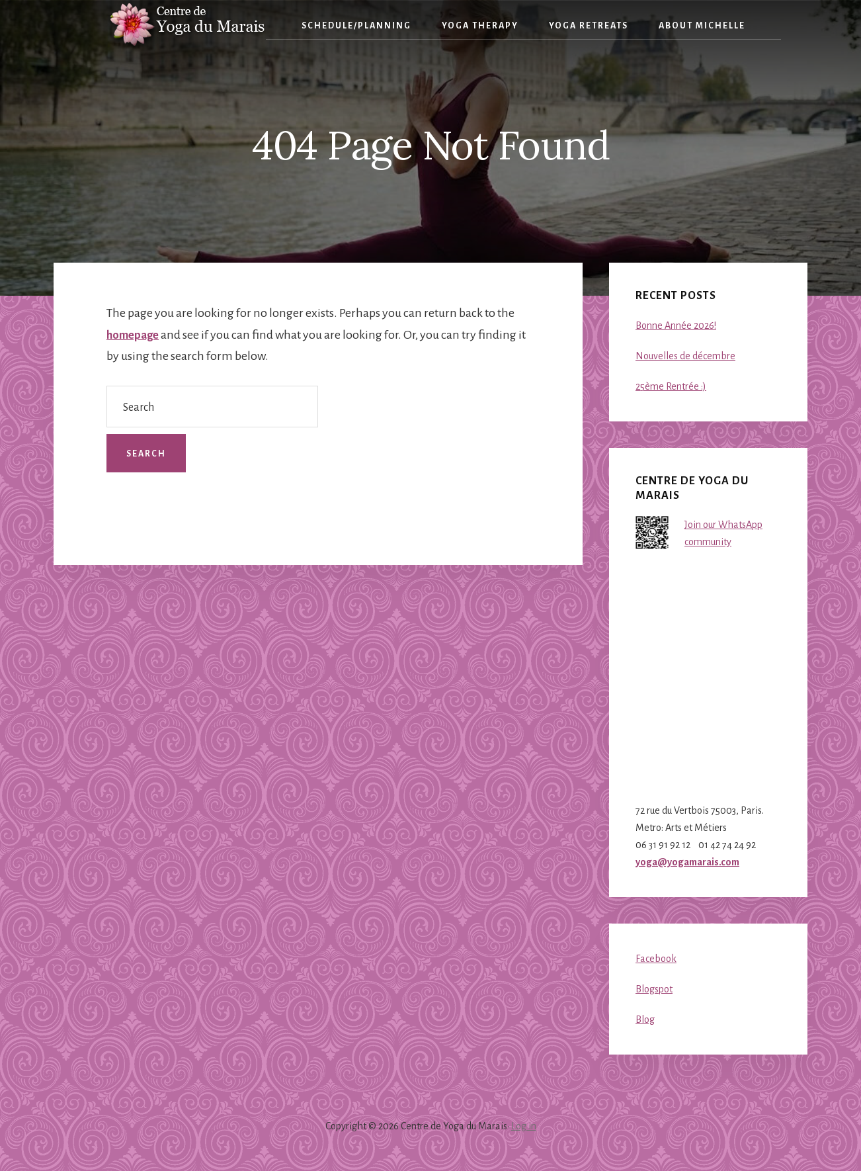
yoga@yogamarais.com (687, 862)
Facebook (656, 958)
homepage (134, 334)
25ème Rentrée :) (671, 386)
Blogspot (654, 989)
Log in (523, 1126)
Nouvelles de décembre (685, 356)
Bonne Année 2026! (676, 325)
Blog (645, 1019)
